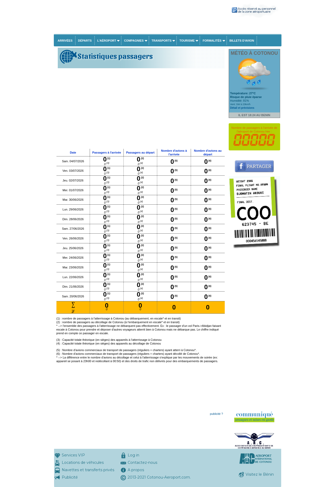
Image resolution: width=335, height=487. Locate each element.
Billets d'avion (241, 40)
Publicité (70, 477)
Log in (133, 455)
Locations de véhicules (83, 462)
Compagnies (133, 40)
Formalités (212, 40)
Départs (85, 40)
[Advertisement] (140, 109)
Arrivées (65, 40)
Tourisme (187, 40)
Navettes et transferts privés (88, 470)
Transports (162, 40)
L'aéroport (106, 40)
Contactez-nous (142, 462)
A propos (136, 470)
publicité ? (216, 413)
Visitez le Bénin (260, 474)
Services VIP (73, 455)
